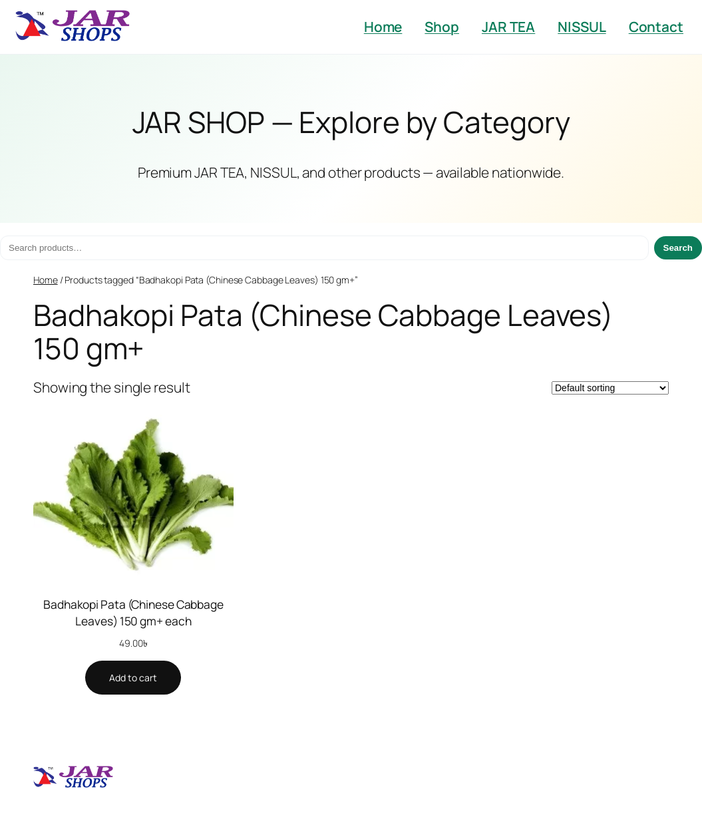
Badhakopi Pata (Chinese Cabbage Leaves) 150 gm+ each (133, 612)
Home (383, 26)
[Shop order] (610, 388)
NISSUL (582, 26)
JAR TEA (508, 26)
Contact (656, 26)
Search (678, 248)
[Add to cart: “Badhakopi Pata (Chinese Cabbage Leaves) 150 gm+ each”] (133, 678)
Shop (442, 26)
